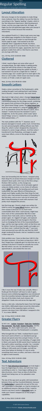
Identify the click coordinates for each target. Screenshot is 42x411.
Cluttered (8, 59)
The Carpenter (7, 326)
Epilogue (5, 328)
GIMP (9, 189)
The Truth (16, 326)
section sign (32, 107)
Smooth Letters (11, 84)
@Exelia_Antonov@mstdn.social (27, 407)
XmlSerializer (9, 384)
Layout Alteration (13, 12)
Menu (21, 1)
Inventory (20, 324)
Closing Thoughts (27, 326)
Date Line (28, 324)
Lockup (13, 324)
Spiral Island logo (33, 105)
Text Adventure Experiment (18, 366)
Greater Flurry (11, 319)
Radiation (36, 324)
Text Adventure (12, 361)
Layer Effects (19, 207)
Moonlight (26, 390)
